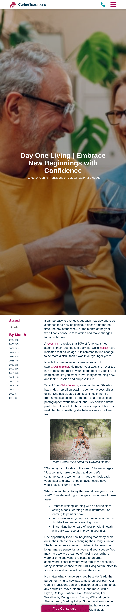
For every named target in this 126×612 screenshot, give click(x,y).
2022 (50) (14, 357)
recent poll (54, 343)
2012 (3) (13, 398)
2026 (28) (14, 340)
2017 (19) (14, 377)
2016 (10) (14, 381)
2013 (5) (13, 394)
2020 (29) (14, 365)
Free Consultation (65, 608)
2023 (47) (14, 352)
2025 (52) (14, 344)
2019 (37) (14, 369)
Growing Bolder (61, 366)
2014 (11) (14, 390)
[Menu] (113, 4)
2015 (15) (14, 386)
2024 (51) (14, 348)
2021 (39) (14, 361)
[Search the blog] (23, 327)
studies (104, 347)
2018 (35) (14, 373)
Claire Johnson (70, 385)
